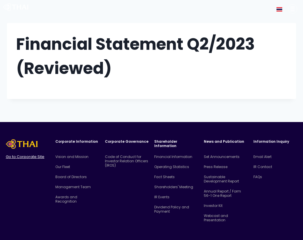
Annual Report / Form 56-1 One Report (222, 193)
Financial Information (173, 156)
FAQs (257, 176)
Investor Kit (213, 205)
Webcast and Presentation (216, 217)
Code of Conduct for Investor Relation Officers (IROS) (126, 161)
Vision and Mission (72, 156)
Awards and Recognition (66, 199)
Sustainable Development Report (221, 179)
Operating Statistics (171, 166)
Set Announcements (222, 156)
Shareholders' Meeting (173, 186)
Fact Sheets (164, 176)
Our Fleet (62, 166)
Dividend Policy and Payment (171, 209)
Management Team (73, 186)
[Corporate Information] (292, 9)
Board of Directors (71, 176)
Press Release (215, 166)
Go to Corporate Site (25, 156)
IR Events (162, 197)
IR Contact (262, 166)
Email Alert (262, 156)
